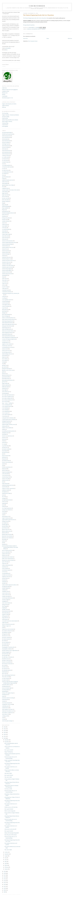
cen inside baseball (5, 229)
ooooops (3, 513)
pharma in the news (5, 529)
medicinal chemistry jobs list (7, 485)
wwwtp (3, 719)
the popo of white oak (6, 660)
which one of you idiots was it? (8, 710)
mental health (4, 486)
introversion (4, 439)
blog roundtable (5, 208)
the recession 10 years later (7, 663)
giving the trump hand (6, 368)
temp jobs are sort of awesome (8, 629)
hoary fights (4, 389)
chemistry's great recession (7, 267)
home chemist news (6, 391)
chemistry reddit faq (6, 263)
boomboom (4, 216)
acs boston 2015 (5, 158)
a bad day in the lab (5, 155)
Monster (3, 94)
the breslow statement (6, 637)
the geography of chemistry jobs (8, 647)
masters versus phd (5, 478)
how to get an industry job (7, 398)
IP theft (3, 440)
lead (3, 465)
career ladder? (4, 226)
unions (3, 696)
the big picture (5, 634)
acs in (3, 163)
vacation (3, 701)
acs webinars (4, 173)
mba (3, 481)
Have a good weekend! (9, 749)
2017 (5, 875)
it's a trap (4, 444)
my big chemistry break (6, 499)
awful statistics (5, 191)
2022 (5, 734)
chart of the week (5, 235)
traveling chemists (5, 686)
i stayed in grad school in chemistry (9, 419)
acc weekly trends (5, 157)
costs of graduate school (6, 299)
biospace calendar (5, 201)
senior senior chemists (6, 602)
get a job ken (4, 367)
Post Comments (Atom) (32, 41)
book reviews (4, 214)
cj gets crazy (4, 283)
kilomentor (4, 457)
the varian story (5, 668)
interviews (4, 437)
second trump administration (7, 597)
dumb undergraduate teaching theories (9, 337)
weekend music (5, 707)
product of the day (5, 553)
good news (4, 373)
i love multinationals (6, 411)
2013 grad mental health (6, 132)
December (7, 739)
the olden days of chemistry (7, 657)
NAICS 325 (4, 501)
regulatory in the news (6, 576)
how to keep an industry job (7, 399)
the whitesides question (6, 670)
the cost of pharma (5, 642)
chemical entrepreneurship (7, 244)
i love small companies (6, 414)
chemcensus (4, 239)
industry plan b (5, 426)
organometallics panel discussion (8, 519)
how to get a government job (7, 394)
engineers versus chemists (7, 344)
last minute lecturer (5, 460)
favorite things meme (6, 352)
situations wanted (5, 614)
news (3, 504)
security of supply (5, 599)
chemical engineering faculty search (36, 29)
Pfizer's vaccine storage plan (10, 810)
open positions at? (5, 516)
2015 (5, 878)
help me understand (6, 385)
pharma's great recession (6, 534)
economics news (5, 340)
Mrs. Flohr (4, 496)
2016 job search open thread (7, 134)
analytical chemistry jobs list (7, 180)
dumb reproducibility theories (7, 335)
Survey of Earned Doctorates (7, 624)
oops (3, 514)
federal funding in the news (7, 353)
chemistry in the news (6, 262)
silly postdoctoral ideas (6, 611)
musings (3, 498)
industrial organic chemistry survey (8, 424)
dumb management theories (7, 332)
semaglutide (4, 601)
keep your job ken (5, 455)
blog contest (4, 204)
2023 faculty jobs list (6, 145)
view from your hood (6, 702)
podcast (3, 540)
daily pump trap (5, 309)
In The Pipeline (5, 126)
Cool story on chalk (8, 788)
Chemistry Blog (5, 123)
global (3, 371)
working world (5, 715)
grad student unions (6, 378)
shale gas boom (5, 604)
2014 (5, 880)
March (6, 865)
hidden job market (5, 386)
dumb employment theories (7, 322)
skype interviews (5, 617)
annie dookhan (5, 183)
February (6, 867)
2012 (5, 884)
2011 (5, 886)
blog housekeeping (5, 206)
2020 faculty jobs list (6, 135)
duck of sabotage (5, 316)
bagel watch (4, 193)
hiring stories (4, 388)
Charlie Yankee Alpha (6, 234)
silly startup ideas (5, 612)
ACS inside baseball (6, 165)
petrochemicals (5, 527)
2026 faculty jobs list (6, 153)
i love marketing (5, 408)
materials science (5, 480)
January (6, 869)
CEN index (4, 227)
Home (48, 38)
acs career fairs (5, 160)
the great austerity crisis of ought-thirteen (10, 650)
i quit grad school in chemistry (8, 417)
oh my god (4, 511)
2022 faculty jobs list (6, 140)
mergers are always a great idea (8, 488)
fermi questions (5, 355)
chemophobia (4, 275)
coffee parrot (4, 288)
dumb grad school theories (7, 325)
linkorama (4, 468)
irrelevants (4, 442)
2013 (5, 882)
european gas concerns (6, 345)
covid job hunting (5, 301)
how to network (5, 401)
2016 (5, 876)
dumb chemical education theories (8, 319)
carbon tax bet (5, 224)
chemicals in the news (6, 257)
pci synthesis (4, 522)
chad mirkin (4, 231)
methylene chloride (5, 490)
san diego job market (6, 586)
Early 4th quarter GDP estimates (11, 834)
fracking (3, 362)
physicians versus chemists (7, 536)
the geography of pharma (7, 648)
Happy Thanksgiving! (9, 751)
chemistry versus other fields (7, 265)
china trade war (5, 280)
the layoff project (5, 653)
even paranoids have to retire (7, 347)
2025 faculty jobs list (6, 152)
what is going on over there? (7, 709)
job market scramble (6, 449)
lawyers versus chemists (6, 462)
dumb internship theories (6, 329)
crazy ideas (4, 307)
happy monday (5, 383)
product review (5, 555)
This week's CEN (5, 676)
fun (2, 363)
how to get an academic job (7, 396)
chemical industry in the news (7, 247)
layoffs (3, 463)
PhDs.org (4, 107)
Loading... (4, 66)
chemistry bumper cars (6, 258)
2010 (5, 888)
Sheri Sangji (4, 606)
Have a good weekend (9, 775)
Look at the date (5, 473)
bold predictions (5, 211)
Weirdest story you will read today (11, 807)
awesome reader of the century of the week (10, 189)
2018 (5, 873)
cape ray (3, 222)
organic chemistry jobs (6, 518)
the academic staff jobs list (7, 630)
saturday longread (5, 588)
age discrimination (5, 176)
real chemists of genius (6, 570)
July (6, 857)
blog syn (3, 209)
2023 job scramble (5, 147)
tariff (3, 627)
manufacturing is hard (6, 476)
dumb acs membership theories (8, 317)
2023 (5, 732)
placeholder (4, 539)
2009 (5, 890)
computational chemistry (6, 291)
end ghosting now (5, 342)
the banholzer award (6, 632)
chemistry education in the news (8, 260)
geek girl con (4, 365)
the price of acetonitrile (6, 661)
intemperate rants (5, 432)
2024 (5, 730)
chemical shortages (5, 253)
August (6, 855)
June (6, 859)
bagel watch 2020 (5, 194)
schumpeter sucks (5, 591)
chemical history (5, 245)
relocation (4, 579)
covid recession (5, 302)
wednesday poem (5, 706)
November (7, 741)
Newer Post (25, 38)
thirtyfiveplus (4, 671)
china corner (4, 278)
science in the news (5, 594)
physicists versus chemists (7, 537)
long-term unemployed (6, 472)
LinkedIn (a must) (5, 91)
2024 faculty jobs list (6, 150)
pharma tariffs (4, 532)
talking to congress (5, 625)
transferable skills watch (6, 684)
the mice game (5, 655)
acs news (4, 168)
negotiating (4, 503)
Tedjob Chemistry (5, 105)
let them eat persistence (6, 467)
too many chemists (5, 678)
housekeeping (4, 393)
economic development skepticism (8, 339)
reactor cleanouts (5, 568)
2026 (5, 726)
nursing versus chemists (6, 509)
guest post (4, 381)
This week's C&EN (8, 773)
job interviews (5, 447)
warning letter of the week (7, 704)
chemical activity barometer (7, 240)
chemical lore (4, 249)
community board (5, 290)
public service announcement (7, 558)
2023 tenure (4, 148)
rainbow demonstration (6, 565)
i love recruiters (5, 412)
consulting (4, 298)
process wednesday (5, 552)
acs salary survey (5, 170)
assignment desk (5, 188)
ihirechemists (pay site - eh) (7, 97)
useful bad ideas (5, 699)
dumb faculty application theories (8, 324)
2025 (5, 728)
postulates (4, 544)
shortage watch (5, 609)
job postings (4, 450)
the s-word (4, 665)
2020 (5, 738)
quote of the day (5, 561)
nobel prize (4, 506)
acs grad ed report (5, 162)
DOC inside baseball (6, 314)
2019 (5, 871)
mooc (3, 495)
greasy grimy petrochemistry (7, 380)
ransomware (4, 566)
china (3, 276)
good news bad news (6, 375)
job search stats (5, 452)
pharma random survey (6, 531)
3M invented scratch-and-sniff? (10, 829)
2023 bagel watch (5, 144)
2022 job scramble (5, 142)
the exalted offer (5, 643)
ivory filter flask (5, 445)
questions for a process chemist (8, 560)
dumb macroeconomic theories (8, 330)
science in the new (5, 593)
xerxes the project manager (7, 720)
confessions (4, 296)
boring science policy (6, 217)
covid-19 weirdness (5, 306)
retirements (4, 581)
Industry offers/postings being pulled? (12, 832)
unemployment (5, 694)
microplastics (4, 491)
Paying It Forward (5, 521)
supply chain (4, 622)
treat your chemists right (6, 688)
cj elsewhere (4, 281)
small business (5, 619)
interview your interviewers (7, 435)
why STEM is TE (5, 714)
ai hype (3, 178)
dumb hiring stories (5, 327)
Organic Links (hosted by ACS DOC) (9, 103)
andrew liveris (5, 181)
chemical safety (5, 252)
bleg (3, 203)
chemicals (4, 255)
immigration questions (6, 421)
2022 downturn (5, 139)
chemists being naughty (6, 268)
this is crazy (4, 673)
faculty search (4, 348)
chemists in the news (6, 272)
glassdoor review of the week (7, 370)
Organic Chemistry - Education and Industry (10, 114)
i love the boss (5, 416)
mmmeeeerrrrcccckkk (6, 493)
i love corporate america (6, 406)
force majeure (4, 360)
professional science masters (7, 556)
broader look (4, 219)
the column (4, 640)
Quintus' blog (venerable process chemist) (10, 119)
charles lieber (4, 232)
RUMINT (4, 583)
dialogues (4, 312)
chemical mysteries (5, 250)
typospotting (4, 691)
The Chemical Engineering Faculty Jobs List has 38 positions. (34, 18)
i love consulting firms (6, 404)
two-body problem (5, 689)
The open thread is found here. (29, 25)
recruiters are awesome (6, 574)
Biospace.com (4, 92)
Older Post (70, 38)
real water (4, 571)
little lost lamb (5, 470)
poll (3, 542)
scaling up (4, 589)
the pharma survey (5, 658)
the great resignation (6, 652)
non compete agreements (6, 508)
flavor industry (5, 358)
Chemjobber (37, 6)
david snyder (4, 311)
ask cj (3, 186)
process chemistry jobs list (7, 550)
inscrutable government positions (8, 431)
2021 (5, 736)
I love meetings (5, 409)
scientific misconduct (6, 596)
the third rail (4, 666)
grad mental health (5, 376)
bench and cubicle (5, 199)
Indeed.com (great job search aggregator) (10, 89)
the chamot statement (6, 639)
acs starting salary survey (7, 171)
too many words (5, 680)
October (6, 852)
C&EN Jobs (4, 87)
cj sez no (3, 285)
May (6, 861)
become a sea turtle (5, 198)
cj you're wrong (5, 286)
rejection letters (5, 578)
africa (3, 175)
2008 (5, 892)
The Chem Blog (5, 113)
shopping (4, 607)
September (7, 854)
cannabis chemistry (5, 221)
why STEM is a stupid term (7, 712)
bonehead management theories (8, 212)
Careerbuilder (4, 96)
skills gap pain (5, 616)
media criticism (5, 483)
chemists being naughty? (6, 270)
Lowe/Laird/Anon (5, 475)
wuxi (3, 717)
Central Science (5, 124)
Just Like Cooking (5, 116)
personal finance (5, 526)
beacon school (5, 196)
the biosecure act (5, 635)
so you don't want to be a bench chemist (9, 620)
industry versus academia (7, 427)
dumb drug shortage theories (7, 321)
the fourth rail (4, 645)
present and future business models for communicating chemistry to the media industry (10, 547)
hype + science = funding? (7, 403)
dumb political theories (6, 334)
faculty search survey (6, 350)
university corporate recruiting (8, 697)
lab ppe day (4, 458)
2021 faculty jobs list (6, 137)
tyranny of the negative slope (7, 692)
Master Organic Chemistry (7, 121)
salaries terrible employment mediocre (9, 584)
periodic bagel (5, 524)
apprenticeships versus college (8, 185)
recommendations (5, 573)
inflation (3, 429)
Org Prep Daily (5, 118)
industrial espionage (6, 422)
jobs (3, 453)
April (6, 863)
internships (4, 434)
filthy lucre (4, 357)
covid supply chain (5, 304)
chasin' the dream (5, 237)
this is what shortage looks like (8, 675)
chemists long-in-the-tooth (7, 273)
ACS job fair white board (7, 166)
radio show (4, 563)
